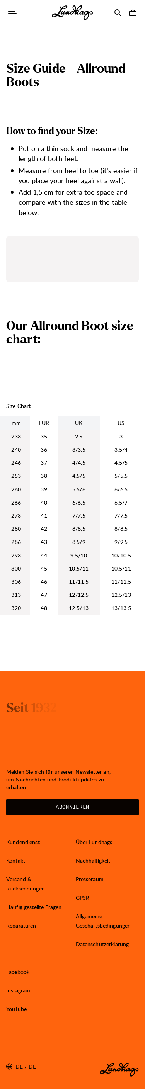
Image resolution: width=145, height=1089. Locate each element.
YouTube (16, 1009)
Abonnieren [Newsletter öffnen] (72, 807)
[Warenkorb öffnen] (132, 13)
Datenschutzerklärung (102, 944)
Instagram (18, 990)
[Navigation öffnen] (12, 13)
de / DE (21, 1066)
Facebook (17, 971)
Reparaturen (21, 925)
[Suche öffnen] (118, 13)
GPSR (83, 897)
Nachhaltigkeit (93, 860)
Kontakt (15, 860)
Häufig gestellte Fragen (33, 907)
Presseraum (90, 879)
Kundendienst (23, 842)
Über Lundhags (94, 842)
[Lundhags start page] (72, 12)
